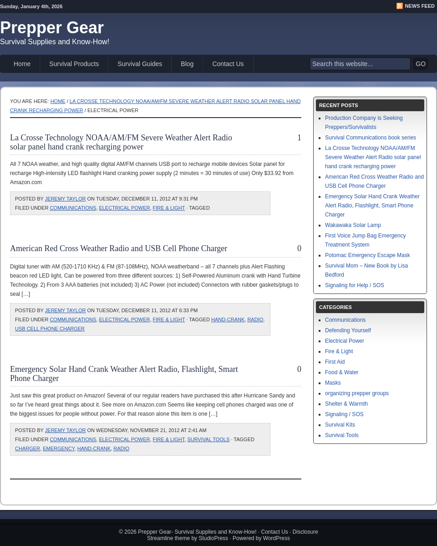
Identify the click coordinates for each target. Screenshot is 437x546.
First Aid (335, 362)
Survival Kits (340, 425)
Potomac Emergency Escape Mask (367, 255)
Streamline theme (168, 538)
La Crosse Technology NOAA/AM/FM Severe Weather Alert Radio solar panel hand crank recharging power (121, 142)
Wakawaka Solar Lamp (353, 225)
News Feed (420, 6)
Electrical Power (124, 208)
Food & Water (342, 372)
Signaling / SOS (344, 414)
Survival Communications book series (370, 137)
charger (27, 448)
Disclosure (305, 532)
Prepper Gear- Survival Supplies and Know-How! (197, 532)
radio (255, 319)
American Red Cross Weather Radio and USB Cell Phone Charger (118, 248)
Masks (333, 383)
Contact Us (228, 63)
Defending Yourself (348, 330)
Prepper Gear (52, 27)
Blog (187, 63)
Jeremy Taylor (65, 198)
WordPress (276, 538)
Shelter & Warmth (346, 404)
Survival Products (74, 63)
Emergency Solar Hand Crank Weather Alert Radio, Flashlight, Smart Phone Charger (372, 205)
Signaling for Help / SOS (354, 285)
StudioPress (213, 538)
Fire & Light (169, 208)
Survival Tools (208, 439)
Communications (73, 208)
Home (22, 63)
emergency (58, 448)
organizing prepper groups (357, 393)
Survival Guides (139, 63)
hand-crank (227, 319)
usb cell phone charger (50, 328)
